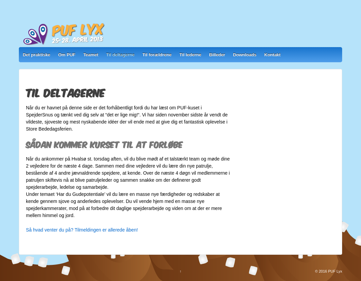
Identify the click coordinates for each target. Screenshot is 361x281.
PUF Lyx (334, 271)
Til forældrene (156, 54)
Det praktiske (37, 54)
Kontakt (272, 54)
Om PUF (66, 54)
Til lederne (190, 54)
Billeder (217, 54)
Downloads (244, 54)
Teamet (90, 54)
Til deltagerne (120, 54)
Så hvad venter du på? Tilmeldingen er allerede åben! (82, 230)
